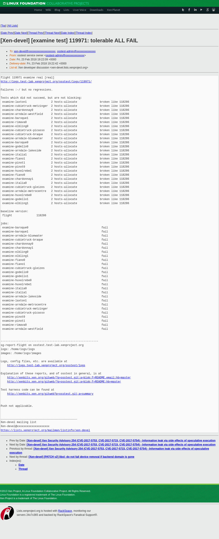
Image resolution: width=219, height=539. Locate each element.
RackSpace (65, 510)
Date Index (67, 32)
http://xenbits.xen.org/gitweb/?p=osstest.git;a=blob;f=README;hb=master (64, 382)
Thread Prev (35, 32)
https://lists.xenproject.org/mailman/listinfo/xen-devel (45, 430)
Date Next (21, 32)
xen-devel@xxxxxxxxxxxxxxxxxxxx (35, 51)
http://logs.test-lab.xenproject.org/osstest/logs (46, 365)
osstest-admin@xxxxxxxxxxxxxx (76, 51)
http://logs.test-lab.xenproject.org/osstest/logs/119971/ (46, 82)
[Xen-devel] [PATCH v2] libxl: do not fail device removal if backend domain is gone (81, 456)
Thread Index (84, 32)
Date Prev (7, 32)
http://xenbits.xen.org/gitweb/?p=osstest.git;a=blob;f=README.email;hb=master (69, 378)
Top (3, 25)
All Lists (12, 25)
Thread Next (52, 32)
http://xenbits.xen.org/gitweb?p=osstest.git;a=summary (50, 394)
